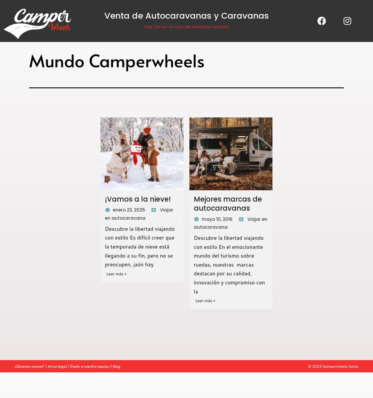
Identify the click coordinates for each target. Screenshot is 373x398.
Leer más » (116, 274)
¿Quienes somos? (29, 366)
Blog (117, 366)
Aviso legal (57, 366)
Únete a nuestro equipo (89, 366)
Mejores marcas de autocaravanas (228, 203)
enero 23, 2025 (129, 210)
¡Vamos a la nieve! (138, 199)
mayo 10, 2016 (217, 219)
